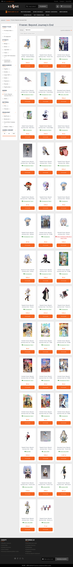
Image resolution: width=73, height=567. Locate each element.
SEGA (6, 98)
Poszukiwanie (43, 6)
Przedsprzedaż (8, 30)
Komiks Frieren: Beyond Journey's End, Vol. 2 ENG (45, 377)
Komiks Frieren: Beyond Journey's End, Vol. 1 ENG (45, 341)
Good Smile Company (9, 123)
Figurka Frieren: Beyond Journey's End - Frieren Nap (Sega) (28, 91)
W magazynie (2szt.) (28, 59)
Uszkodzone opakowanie (8, 61)
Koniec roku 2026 (64, 94)
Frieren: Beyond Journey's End (8, 95)
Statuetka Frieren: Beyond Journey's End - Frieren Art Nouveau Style (63, 448)
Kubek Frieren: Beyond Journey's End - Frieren (64, 126)
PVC (6, 106)
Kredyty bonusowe (6, 547)
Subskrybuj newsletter (62, 559)
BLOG (47, 15)
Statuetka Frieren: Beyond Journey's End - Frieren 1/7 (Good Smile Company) (64, 91)
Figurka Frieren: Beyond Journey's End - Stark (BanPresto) (28, 448)
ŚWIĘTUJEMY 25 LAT (12, 12)
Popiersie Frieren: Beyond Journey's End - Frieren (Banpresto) (27, 270)
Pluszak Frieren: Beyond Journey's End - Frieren (64, 233)
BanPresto (7, 116)
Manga (7, 43)
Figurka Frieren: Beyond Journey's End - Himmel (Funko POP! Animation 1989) (63, 198)
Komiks (7, 72)
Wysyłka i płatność (6, 543)
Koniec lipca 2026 (64, 451)
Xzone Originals (38, 11)
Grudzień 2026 (64, 487)
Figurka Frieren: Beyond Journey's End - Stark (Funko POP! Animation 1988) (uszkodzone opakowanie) (27, 198)
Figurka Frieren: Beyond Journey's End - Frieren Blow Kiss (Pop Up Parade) (45, 91)
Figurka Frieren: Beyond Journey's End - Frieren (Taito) (28, 306)
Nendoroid (7, 119)
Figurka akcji (8, 87)
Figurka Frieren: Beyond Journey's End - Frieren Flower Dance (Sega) (46, 448)
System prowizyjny (30, 549)
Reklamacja (28, 547)
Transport (62, 1)
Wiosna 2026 (46, 522)
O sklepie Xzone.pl (30, 545)
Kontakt (56, 1)
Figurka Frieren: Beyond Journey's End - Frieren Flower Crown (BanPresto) (45, 162)
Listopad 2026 (46, 487)
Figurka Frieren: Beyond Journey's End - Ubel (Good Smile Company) (64, 484)
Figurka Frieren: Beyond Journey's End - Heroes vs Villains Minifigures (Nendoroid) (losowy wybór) (46, 519)
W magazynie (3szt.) (46, 165)
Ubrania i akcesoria (51, 11)
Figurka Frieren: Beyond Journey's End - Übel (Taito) (28, 162)
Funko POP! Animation (9, 56)
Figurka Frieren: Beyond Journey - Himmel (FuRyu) (27, 55)
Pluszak (7, 84)
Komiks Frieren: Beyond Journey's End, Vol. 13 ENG (45, 233)
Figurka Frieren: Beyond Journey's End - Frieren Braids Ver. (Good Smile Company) (28, 519)
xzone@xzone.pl (8, 1)
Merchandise (63, 11)
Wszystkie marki (26, 11)
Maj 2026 (28, 451)
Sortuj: (21, 30)
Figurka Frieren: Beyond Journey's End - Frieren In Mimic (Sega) (63, 306)
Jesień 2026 (46, 451)
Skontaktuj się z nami (31, 543)
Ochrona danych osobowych (32, 553)
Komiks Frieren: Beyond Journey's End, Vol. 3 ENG (45, 412)
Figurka (7, 69)
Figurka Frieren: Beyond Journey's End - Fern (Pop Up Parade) (45, 306)
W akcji (6, 33)
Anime (6, 46)
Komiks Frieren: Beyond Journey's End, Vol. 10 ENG (63, 341)
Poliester (7, 109)
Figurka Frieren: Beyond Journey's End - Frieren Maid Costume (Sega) (45, 127)
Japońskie (7, 49)
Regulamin (28, 551)
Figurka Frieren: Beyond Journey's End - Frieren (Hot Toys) (27, 484)
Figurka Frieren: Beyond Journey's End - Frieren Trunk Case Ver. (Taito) (45, 484)
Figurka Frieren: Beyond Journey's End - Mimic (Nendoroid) (64, 162)
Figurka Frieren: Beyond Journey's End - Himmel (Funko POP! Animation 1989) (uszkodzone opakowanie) (27, 233)
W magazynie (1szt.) (46, 94)
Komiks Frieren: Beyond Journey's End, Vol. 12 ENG (63, 270)
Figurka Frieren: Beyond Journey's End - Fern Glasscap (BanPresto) (46, 198)
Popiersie (7, 81)
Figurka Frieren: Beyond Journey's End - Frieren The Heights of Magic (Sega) (46, 56)
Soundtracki (27, 15)
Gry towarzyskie (39, 15)
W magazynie (7, 36)
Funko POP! (8, 75)
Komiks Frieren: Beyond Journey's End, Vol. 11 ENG (27, 341)
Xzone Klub (68, 1)
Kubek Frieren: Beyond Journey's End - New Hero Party (27, 127)
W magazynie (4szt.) (46, 130)
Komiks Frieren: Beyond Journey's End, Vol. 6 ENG (27, 412)
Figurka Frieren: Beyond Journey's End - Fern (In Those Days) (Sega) (46, 270)
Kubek (6, 78)
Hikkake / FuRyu (9, 126)
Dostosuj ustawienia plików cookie (10, 551)
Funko (6, 52)
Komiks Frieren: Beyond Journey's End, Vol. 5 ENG (63, 377)
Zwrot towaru (5, 549)
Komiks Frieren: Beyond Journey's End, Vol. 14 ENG (63, 55)
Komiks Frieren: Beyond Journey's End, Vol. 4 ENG (63, 412)
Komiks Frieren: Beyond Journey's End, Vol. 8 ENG (27, 377)
